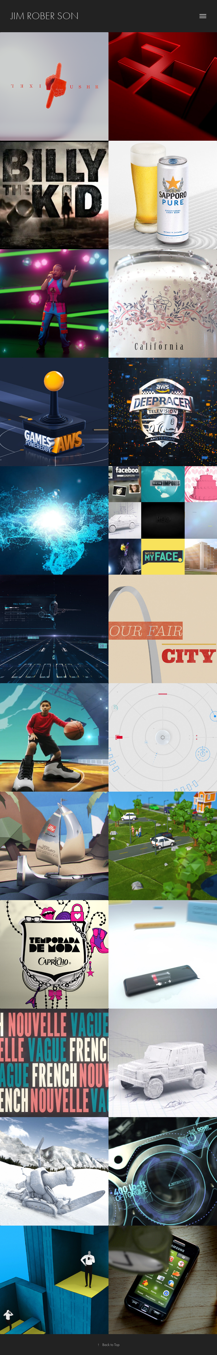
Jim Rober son (45, 16)
